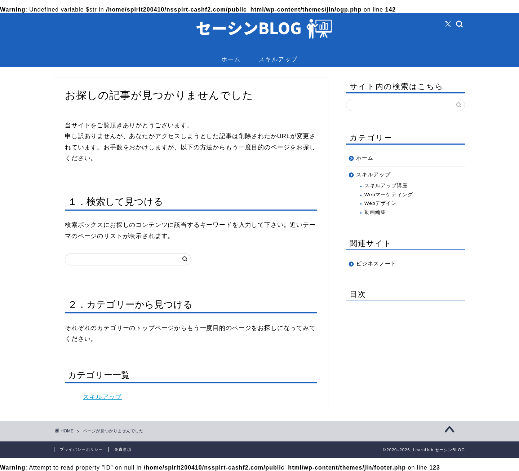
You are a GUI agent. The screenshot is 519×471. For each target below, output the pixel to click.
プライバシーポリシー (81, 449)
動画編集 (375, 212)
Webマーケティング (388, 194)
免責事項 (123, 449)
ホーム (231, 59)
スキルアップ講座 (386, 185)
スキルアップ (278, 59)
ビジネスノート (376, 263)
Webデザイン (380, 203)
